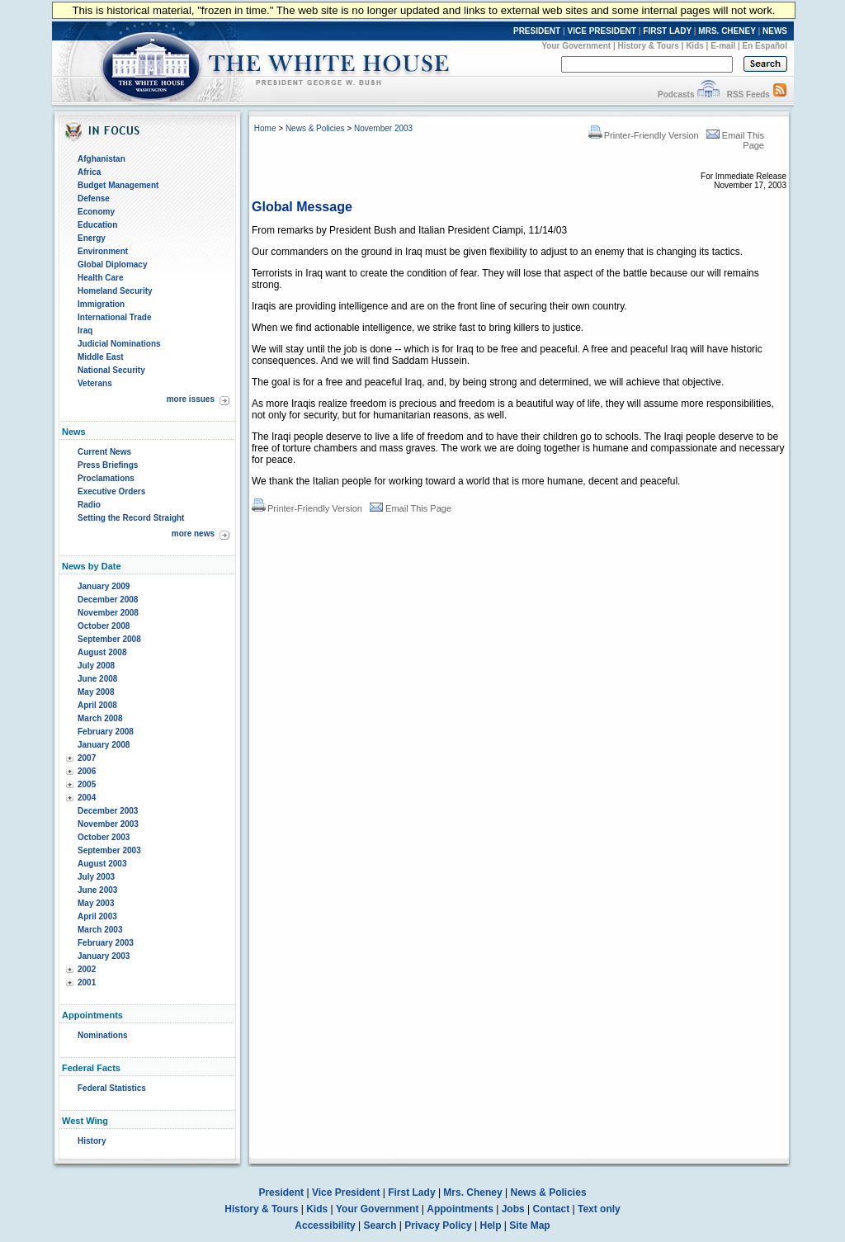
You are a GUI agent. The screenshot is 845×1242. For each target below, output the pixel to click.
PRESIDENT (536, 30)
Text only (599, 1209)
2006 (87, 771)
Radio (89, 504)
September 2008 (109, 639)
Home (265, 128)
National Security (111, 370)
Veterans (95, 383)
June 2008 (97, 678)
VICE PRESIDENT (602, 30)
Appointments (460, 1209)
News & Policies (315, 128)
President (281, 1192)
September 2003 (109, 850)
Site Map (529, 1225)
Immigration (101, 304)
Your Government (576, 45)
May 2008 (96, 692)
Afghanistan (101, 158)
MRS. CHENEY (726, 30)
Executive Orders (111, 491)
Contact (551, 1209)
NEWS (774, 30)
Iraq (85, 330)
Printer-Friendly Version (643, 135)
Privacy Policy (437, 1225)
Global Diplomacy (112, 264)
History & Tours (648, 45)
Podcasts (676, 94)
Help (491, 1225)
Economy (96, 211)
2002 (87, 969)
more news (193, 533)
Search (380, 1225)
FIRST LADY (667, 30)
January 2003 (104, 956)
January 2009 (104, 586)
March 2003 (100, 929)
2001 (87, 982)
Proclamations (106, 478)
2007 (87, 758)
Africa (89, 172)
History (92, 1140)
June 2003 (97, 890)
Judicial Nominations (119, 343)
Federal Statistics (112, 1088)
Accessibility (325, 1225)
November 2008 (108, 612)
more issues (191, 399)
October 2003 (104, 837)
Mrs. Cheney (472, 1192)
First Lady (411, 1192)
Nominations (103, 1035)
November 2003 (108, 824)
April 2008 (97, 705)
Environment (103, 251)
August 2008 (102, 652)
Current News (104, 451)
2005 (87, 784)
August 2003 (102, 863)
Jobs (513, 1209)
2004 (87, 797)
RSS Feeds (748, 94)
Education (97, 224)
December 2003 (108, 810)
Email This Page (410, 508)
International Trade (114, 317)
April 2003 (97, 916)
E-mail (722, 45)
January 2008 (104, 744)
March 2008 (100, 718)
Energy (92, 238)
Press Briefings (108, 465)
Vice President (346, 1192)
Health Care (101, 277)
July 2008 (96, 665)
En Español (765, 45)
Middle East (101, 356)
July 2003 (96, 876)
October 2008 (104, 625)
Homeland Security (115, 290)
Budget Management (118, 185)
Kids (695, 45)
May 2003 (96, 903)
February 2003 (106, 942)
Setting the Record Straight (131, 517)
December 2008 (108, 599)
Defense (94, 198)
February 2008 (106, 731)
